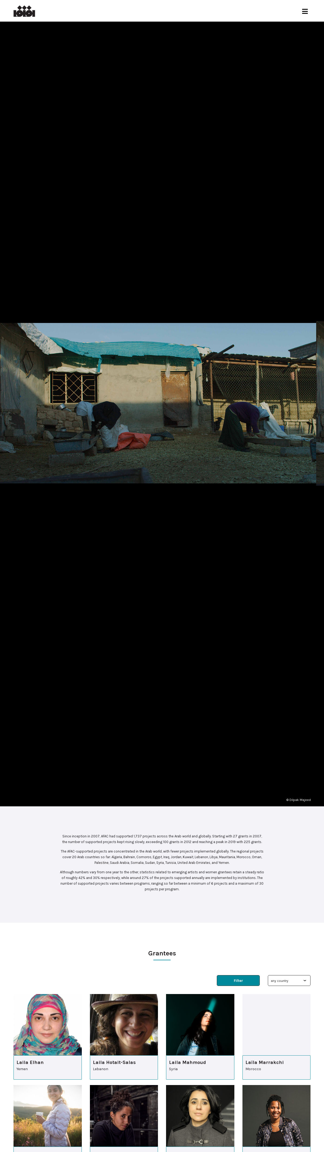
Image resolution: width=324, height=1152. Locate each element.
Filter (238, 980)
